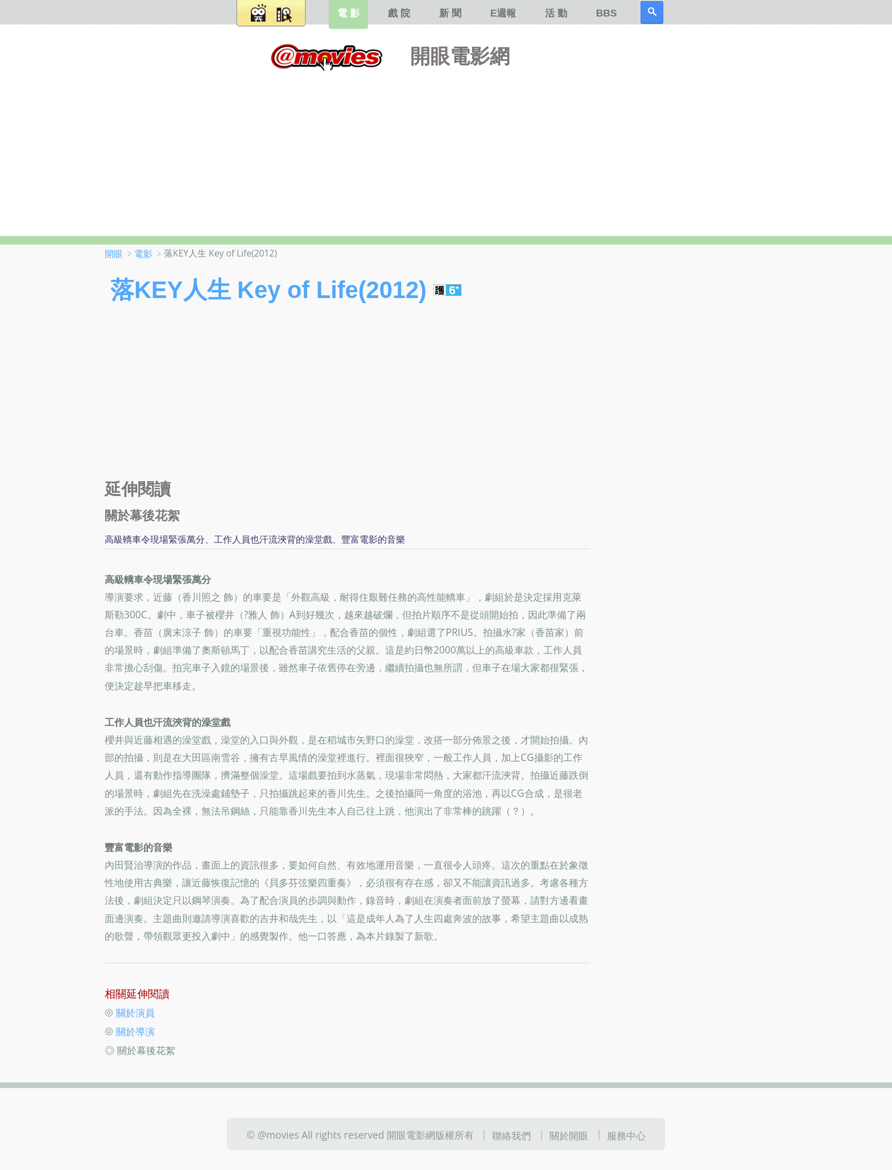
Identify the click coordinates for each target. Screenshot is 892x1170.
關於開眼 (569, 1135)
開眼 (114, 253)
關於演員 (135, 1012)
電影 (143, 253)
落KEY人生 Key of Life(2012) (268, 289)
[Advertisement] (446, 150)
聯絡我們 (511, 1135)
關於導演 (135, 1031)
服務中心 (626, 1135)
